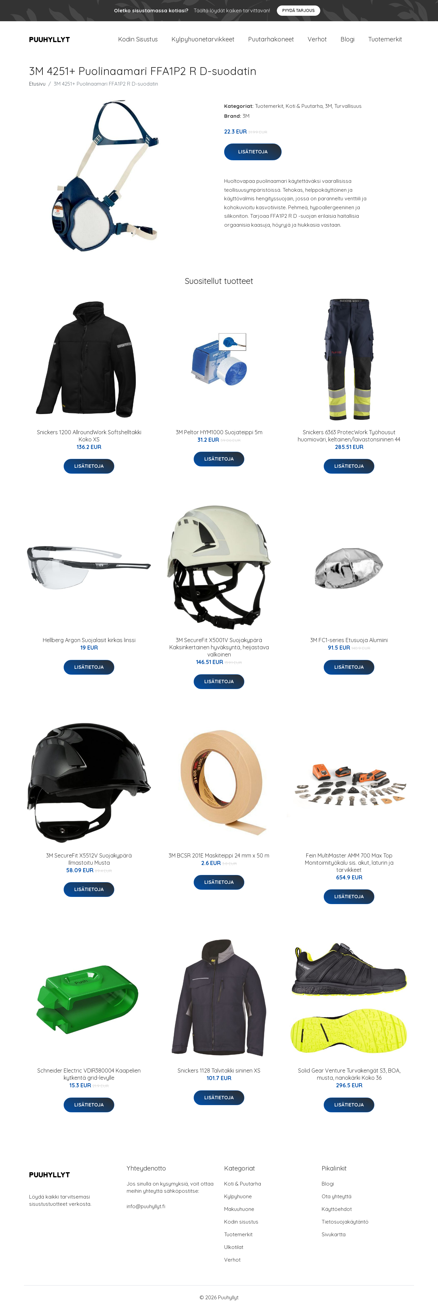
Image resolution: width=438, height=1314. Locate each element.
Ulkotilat (233, 1252)
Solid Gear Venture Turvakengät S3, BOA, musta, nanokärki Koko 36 (349, 1079)
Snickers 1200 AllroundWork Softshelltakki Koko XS (89, 441)
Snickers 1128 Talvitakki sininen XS (219, 1075)
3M (328, 111)
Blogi (347, 42)
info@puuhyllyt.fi (146, 1211)
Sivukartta (334, 1239)
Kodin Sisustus (138, 42)
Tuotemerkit (385, 42)
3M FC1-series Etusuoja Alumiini (349, 644)
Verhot (317, 42)
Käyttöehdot (337, 1214)
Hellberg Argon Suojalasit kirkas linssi (89, 644)
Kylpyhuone (238, 1201)
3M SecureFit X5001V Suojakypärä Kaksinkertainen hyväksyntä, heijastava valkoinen (219, 652)
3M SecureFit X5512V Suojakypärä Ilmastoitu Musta (89, 864)
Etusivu (37, 88)
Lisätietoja (253, 156)
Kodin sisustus (241, 1226)
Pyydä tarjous (298, 10)
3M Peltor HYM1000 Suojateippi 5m (219, 437)
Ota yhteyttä (336, 1201)
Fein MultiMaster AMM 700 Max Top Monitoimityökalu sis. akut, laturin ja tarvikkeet (349, 867)
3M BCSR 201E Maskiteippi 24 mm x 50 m (219, 860)
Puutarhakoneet (271, 42)
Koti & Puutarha (304, 111)
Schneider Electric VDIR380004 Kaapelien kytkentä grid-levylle (89, 1079)
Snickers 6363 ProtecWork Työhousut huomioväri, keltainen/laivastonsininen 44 (349, 441)
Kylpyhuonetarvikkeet (202, 42)
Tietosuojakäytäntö (345, 1226)
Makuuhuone (239, 1214)
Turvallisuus (348, 111)
